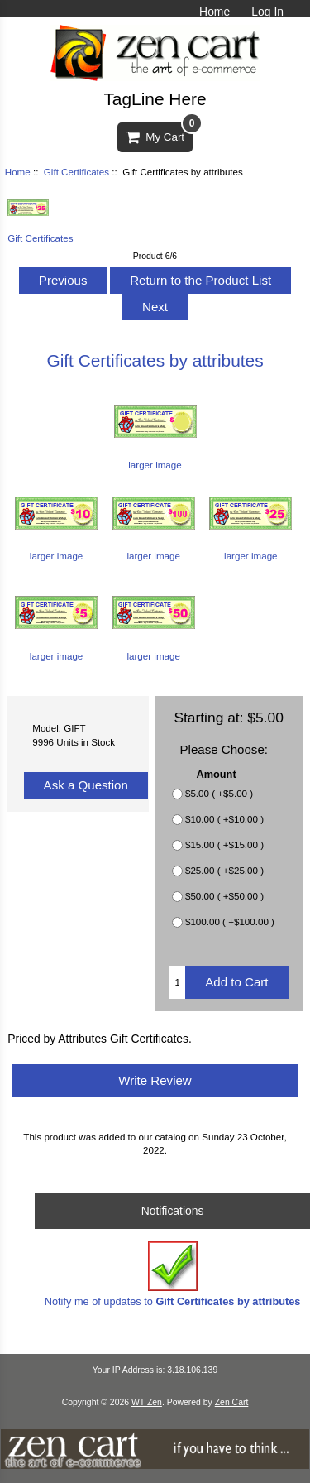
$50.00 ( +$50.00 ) (224, 895)
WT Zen (146, 1402)
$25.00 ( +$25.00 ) (224, 870)
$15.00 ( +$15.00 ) (224, 844)
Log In (267, 11)
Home (214, 11)
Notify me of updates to (173, 1274)
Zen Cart (232, 1402)
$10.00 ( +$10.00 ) (224, 818)
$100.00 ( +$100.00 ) (229, 921)
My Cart (159, 132)
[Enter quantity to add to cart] (177, 982)
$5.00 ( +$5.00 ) (219, 793)
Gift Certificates (76, 171)
